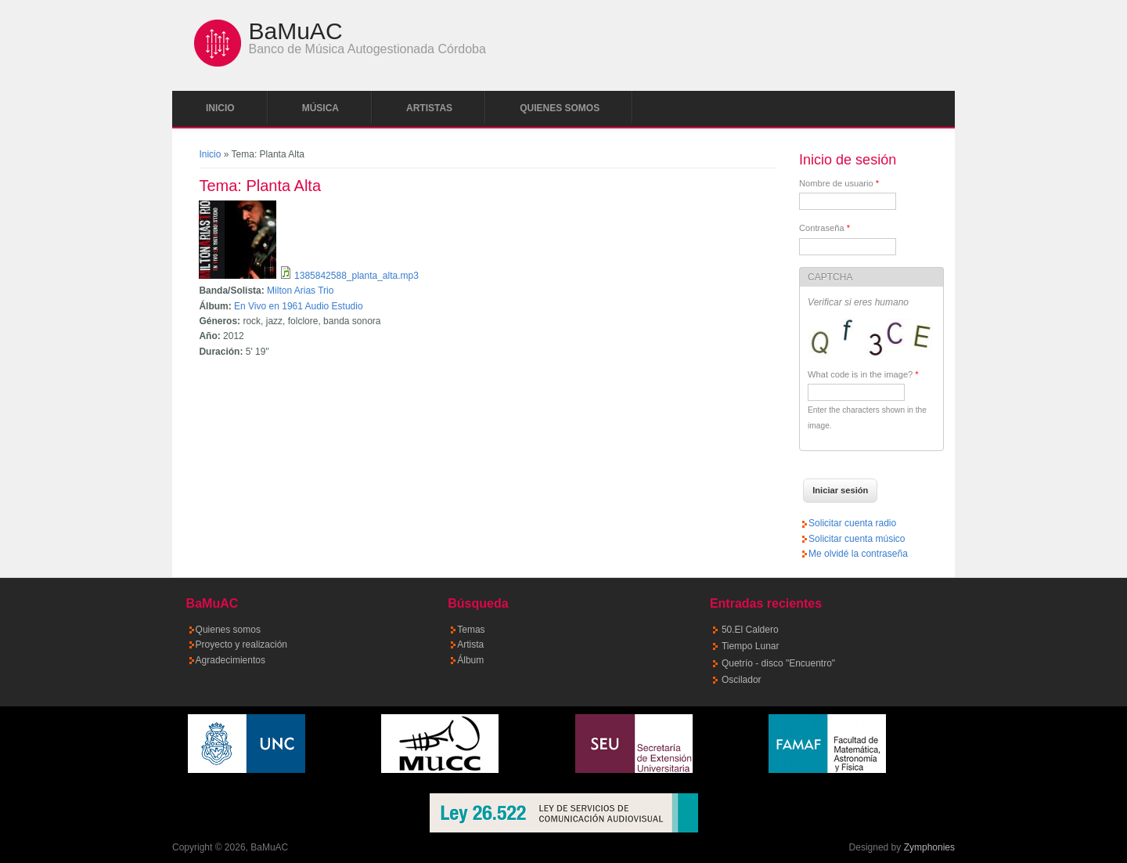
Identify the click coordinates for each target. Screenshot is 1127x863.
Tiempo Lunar (751, 646)
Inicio (220, 108)
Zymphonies (929, 847)
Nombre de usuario (839, 183)
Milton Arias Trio (300, 290)
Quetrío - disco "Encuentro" (778, 663)
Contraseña (824, 228)
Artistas (429, 108)
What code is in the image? (863, 374)
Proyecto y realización (241, 644)
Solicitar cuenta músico (856, 538)
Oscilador (742, 679)
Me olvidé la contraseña (858, 553)
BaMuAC (296, 31)
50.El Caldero (750, 629)
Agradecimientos (230, 660)
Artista (470, 644)
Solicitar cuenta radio (852, 523)
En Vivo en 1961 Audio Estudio (298, 306)
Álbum (470, 660)
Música (320, 108)
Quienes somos (560, 108)
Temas (470, 629)
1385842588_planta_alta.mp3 (356, 275)
